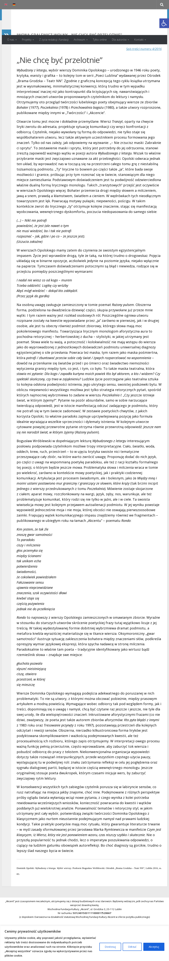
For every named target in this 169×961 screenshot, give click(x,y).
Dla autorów (119, 39)
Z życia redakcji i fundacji (54, 39)
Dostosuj (110, 946)
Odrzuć (132, 946)
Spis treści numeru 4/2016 (142, 63)
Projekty (26, 39)
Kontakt (139, 39)
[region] (84, 943)
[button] (164, 23)
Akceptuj (154, 946)
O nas (10, 39)
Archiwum (79, 39)
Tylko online (100, 39)
